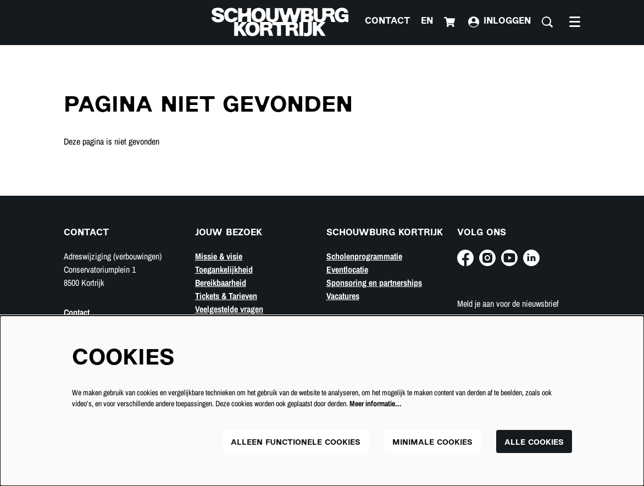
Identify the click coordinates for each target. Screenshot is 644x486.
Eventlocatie (347, 269)
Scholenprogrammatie (364, 256)
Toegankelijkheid (224, 269)
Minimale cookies (432, 442)
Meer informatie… (375, 403)
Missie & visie (218, 256)
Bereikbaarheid (220, 283)
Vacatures (342, 296)
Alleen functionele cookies (295, 442)
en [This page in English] (427, 22)
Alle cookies (534, 442)
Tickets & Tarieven (226, 296)
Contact (387, 22)
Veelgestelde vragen (229, 309)
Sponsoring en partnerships (374, 283)
